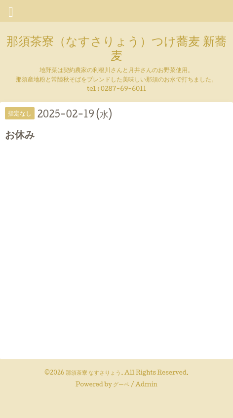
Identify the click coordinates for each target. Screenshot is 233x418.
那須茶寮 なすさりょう (93, 372)
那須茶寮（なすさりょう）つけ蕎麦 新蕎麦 (116, 48)
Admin (146, 384)
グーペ (121, 384)
